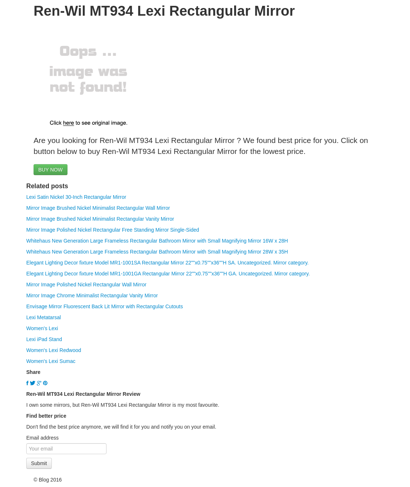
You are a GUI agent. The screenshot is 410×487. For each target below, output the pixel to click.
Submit (39, 463)
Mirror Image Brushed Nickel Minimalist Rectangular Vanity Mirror (100, 219)
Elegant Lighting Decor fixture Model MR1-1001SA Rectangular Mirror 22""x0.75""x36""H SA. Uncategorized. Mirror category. (167, 263)
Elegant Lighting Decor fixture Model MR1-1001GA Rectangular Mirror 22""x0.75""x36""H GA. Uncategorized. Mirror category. (168, 274)
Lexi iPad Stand (44, 339)
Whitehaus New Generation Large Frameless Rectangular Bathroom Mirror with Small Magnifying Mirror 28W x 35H (157, 252)
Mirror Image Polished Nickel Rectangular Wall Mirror (86, 284)
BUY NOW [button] (50, 170)
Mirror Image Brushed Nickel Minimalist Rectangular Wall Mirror (98, 208)
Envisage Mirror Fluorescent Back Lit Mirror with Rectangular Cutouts (104, 306)
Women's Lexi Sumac (51, 361)
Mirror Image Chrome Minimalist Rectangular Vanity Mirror (92, 295)
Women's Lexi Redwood (53, 350)
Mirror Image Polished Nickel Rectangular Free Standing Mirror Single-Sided (112, 230)
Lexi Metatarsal (43, 317)
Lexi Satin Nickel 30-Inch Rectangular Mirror (76, 197)
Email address (42, 438)
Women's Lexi (42, 328)
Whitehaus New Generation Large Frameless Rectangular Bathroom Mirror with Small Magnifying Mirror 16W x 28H (157, 241)
